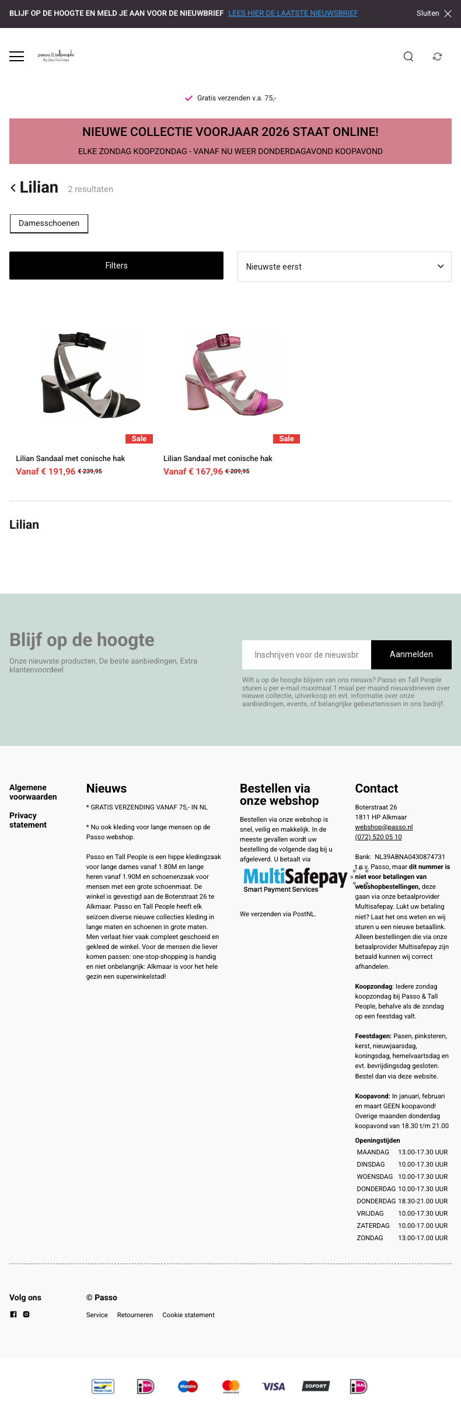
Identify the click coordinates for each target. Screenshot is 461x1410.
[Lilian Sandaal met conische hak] (83, 391)
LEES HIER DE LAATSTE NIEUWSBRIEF (293, 13)
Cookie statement (188, 1315)
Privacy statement (28, 820)
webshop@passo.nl (384, 827)
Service (97, 1315)
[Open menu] (16, 56)
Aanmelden (411, 654)
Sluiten (434, 13)
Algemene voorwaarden (33, 792)
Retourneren (135, 1315)
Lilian (33, 188)
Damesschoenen (49, 223)
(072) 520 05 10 (378, 837)
